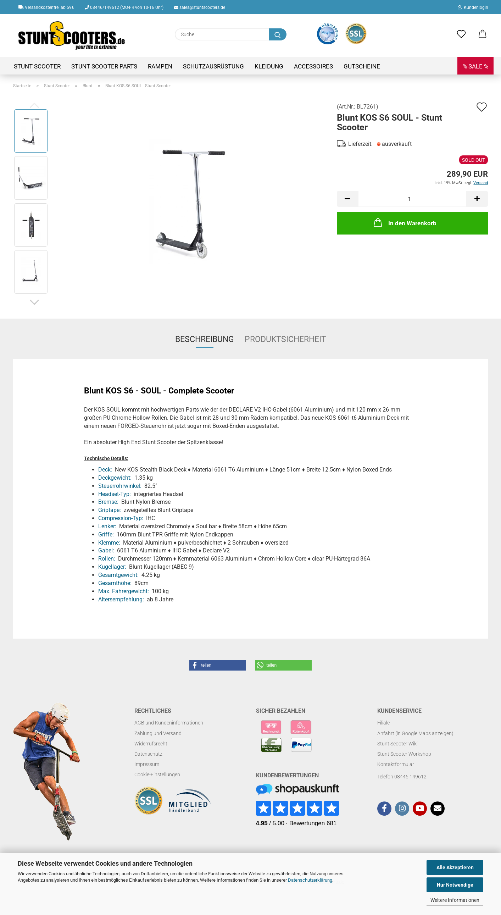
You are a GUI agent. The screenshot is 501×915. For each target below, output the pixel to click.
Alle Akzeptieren (455, 867)
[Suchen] (277, 34)
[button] (482, 34)
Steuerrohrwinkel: (119, 486)
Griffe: (106, 534)
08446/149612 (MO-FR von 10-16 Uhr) (124, 7)
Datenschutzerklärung (310, 880)
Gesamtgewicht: (118, 575)
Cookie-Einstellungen (157, 774)
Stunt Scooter (37, 66)
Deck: (105, 469)
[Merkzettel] (461, 34)
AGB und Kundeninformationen (168, 723)
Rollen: (106, 558)
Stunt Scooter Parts (104, 66)
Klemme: (109, 542)
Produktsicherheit (285, 339)
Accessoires (313, 66)
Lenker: (107, 526)
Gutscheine (362, 66)
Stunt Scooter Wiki (397, 743)
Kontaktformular (395, 764)
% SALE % (475, 66)
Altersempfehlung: (121, 599)
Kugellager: (112, 566)
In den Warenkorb (404, 222)
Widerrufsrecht (150, 743)
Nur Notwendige (455, 885)
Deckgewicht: (115, 477)
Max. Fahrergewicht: (123, 591)
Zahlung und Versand (158, 733)
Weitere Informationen (454, 900)
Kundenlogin (473, 7)
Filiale (383, 723)
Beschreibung (204, 339)
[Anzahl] (412, 199)
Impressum (146, 764)
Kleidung (269, 66)
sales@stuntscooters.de (199, 7)
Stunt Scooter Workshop (404, 754)
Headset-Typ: (114, 494)
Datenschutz (148, 754)
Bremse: (108, 501)
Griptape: (109, 510)
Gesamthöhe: (115, 583)
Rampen (160, 66)
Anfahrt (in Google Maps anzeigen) (415, 733)
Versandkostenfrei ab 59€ (46, 7)
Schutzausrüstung (213, 66)
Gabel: (106, 550)
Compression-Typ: (120, 518)
